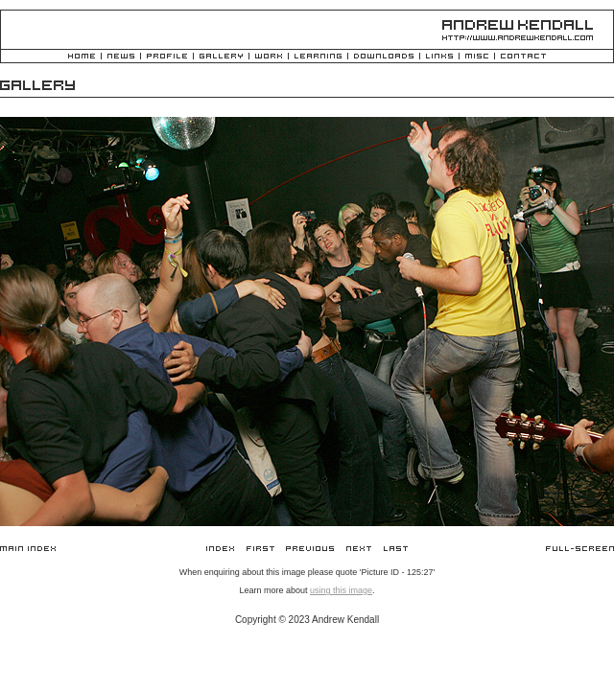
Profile (167, 57)
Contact (523, 57)
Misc (476, 57)
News (120, 57)
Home (81, 57)
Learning (318, 57)
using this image (341, 590)
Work (268, 57)
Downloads (383, 57)
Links (439, 57)
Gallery (221, 57)
